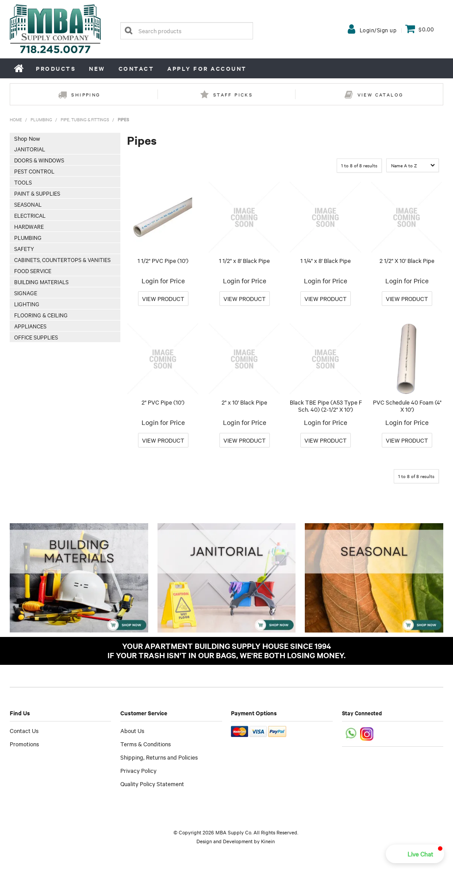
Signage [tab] (25, 293)
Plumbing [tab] (28, 237)
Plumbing (41, 119)
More (163, 298)
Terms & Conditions (145, 744)
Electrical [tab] (30, 215)
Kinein (268, 841)
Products (56, 68)
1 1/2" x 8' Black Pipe (244, 260)
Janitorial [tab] (29, 149)
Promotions (24, 744)
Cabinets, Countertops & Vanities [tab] (62, 259)
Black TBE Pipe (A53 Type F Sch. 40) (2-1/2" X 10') (326, 405)
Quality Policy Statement (152, 783)
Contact (136, 68)
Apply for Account (207, 68)
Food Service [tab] (32, 270)
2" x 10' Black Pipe (244, 402)
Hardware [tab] (29, 226)
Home (19, 68)
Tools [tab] (23, 182)
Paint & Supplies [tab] (37, 193)
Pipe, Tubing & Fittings (85, 119)
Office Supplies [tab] (36, 337)
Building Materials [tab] (41, 282)
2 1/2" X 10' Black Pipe (407, 260)
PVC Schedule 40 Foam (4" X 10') (407, 405)
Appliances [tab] (30, 326)
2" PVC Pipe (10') (163, 402)
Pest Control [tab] (34, 171)
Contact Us (24, 730)
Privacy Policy (138, 770)
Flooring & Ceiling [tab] (41, 315)
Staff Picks (233, 94)
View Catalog (380, 94)
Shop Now (27, 138)
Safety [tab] (24, 248)
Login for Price (163, 280)
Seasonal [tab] (28, 204)
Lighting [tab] (26, 304)
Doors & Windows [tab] (39, 160)
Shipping (85, 94)
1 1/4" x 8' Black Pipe (325, 260)
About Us (132, 730)
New (97, 68)
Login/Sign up (378, 30)
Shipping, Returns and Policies (159, 757)
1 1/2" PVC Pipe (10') (163, 260)
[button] (415, 854)
